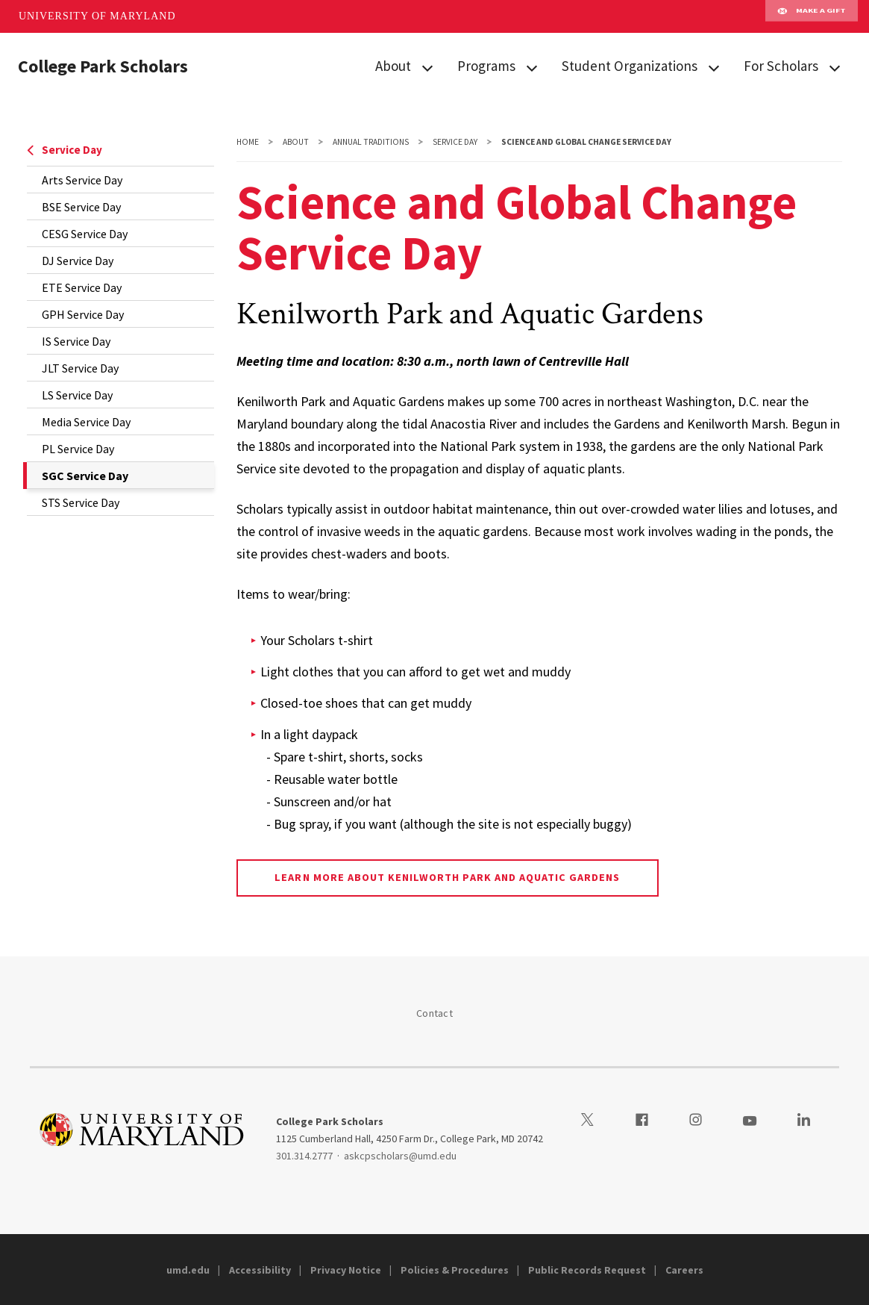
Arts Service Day (82, 179)
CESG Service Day (85, 233)
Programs (486, 66)
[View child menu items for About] (427, 67)
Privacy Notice (345, 1270)
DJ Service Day (77, 260)
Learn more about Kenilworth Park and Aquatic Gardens (447, 877)
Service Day (64, 150)
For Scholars (781, 66)
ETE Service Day (82, 287)
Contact (434, 1013)
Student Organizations (629, 66)
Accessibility (260, 1270)
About (393, 66)
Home (247, 142)
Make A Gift (811, 16)
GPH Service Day (83, 314)
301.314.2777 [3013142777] (304, 1155)
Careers (684, 1270)
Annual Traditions (371, 142)
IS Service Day (76, 341)
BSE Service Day (81, 206)
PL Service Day (78, 448)
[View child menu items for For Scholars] (834, 67)
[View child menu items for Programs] (531, 67)
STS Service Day (80, 502)
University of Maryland (97, 16)
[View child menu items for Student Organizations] (713, 67)
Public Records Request (587, 1270)
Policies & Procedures (455, 1270)
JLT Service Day (80, 368)
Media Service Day (86, 421)
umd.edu (188, 1270)
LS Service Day (77, 394)
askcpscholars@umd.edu (400, 1155)
